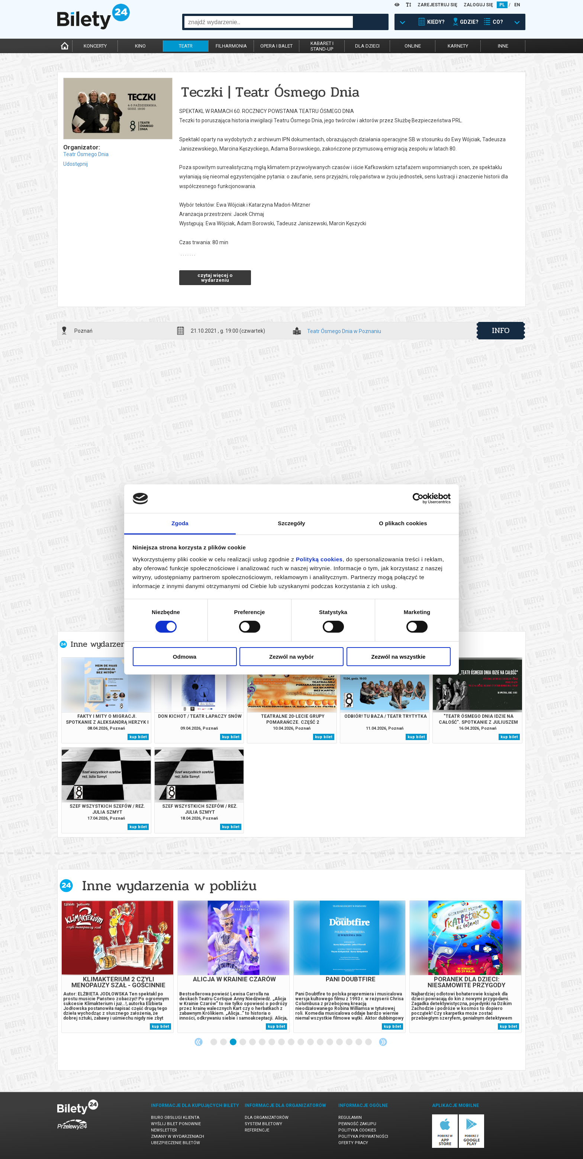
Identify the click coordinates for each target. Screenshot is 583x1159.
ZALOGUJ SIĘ (478, 4)
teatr (186, 46)
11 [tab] (311, 1042)
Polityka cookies (357, 1130)
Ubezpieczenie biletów (175, 1142)
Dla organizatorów (267, 1117)
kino (140, 46)
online (413, 46)
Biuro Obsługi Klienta (175, 1117)
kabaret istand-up (322, 46)
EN (517, 4)
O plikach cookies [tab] (403, 523)
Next (383, 1042)
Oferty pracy (353, 1142)
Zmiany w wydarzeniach (177, 1136)
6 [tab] (262, 1042)
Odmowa (184, 656)
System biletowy (263, 1123)
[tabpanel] (117, 966)
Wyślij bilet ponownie (176, 1123)
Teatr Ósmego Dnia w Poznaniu (344, 331)
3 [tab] (233, 1042)
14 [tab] (340, 1042)
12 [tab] (320, 1042)
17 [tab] (369, 1042)
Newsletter (164, 1130)
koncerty (95, 46)
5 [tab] (253, 1042)
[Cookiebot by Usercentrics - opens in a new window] (418, 498)
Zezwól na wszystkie (398, 656)
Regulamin (350, 1117)
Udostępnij (75, 164)
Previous (198, 1042)
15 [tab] (349, 1042)
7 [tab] (272, 1042)
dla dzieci (367, 46)
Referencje (257, 1130)
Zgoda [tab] (180, 523)
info (501, 330)
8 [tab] (282, 1042)
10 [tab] (301, 1042)
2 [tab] (224, 1042)
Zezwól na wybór (291, 656)
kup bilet (138, 737)
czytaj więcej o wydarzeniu (214, 277)
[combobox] (268, 22)
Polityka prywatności (363, 1136)
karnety (458, 46)
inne (503, 46)
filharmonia (231, 46)
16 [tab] (359, 1042)
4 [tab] (243, 1042)
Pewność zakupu (357, 1123)
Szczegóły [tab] (291, 523)
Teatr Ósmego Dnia (86, 154)
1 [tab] (214, 1042)
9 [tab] (291, 1042)
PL (502, 4)
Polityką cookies (319, 559)
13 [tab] (330, 1042)
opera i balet (276, 46)
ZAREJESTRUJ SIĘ (437, 4)
